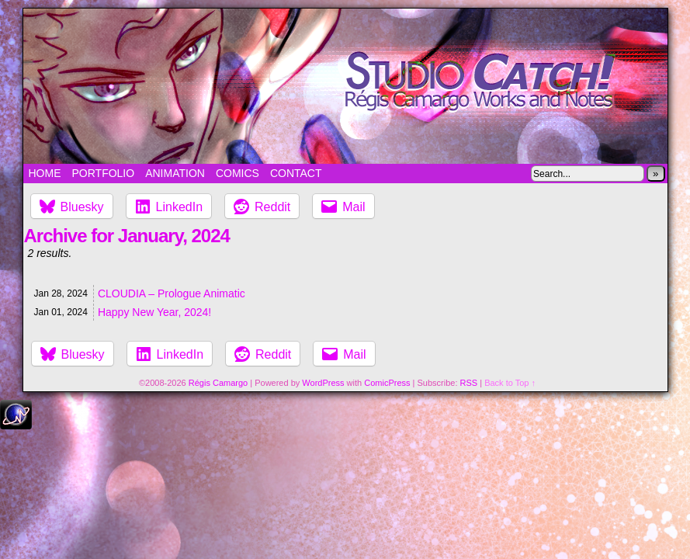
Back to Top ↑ (510, 382)
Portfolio (103, 173)
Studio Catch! (345, 86)
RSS (469, 382)
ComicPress (387, 382)
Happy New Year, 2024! (154, 312)
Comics (237, 173)
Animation (175, 173)
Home (45, 173)
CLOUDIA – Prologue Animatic (171, 293)
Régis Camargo (218, 382)
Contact (296, 173)
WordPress (323, 382)
